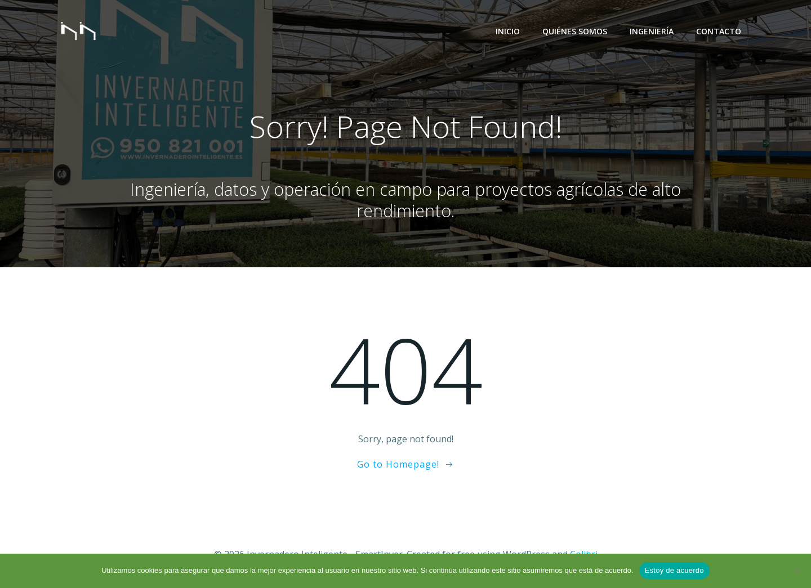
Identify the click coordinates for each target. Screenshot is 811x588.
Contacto (718, 31)
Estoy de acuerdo (674, 570)
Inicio (508, 31)
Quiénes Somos (574, 31)
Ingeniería (652, 31)
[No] (797, 570)
